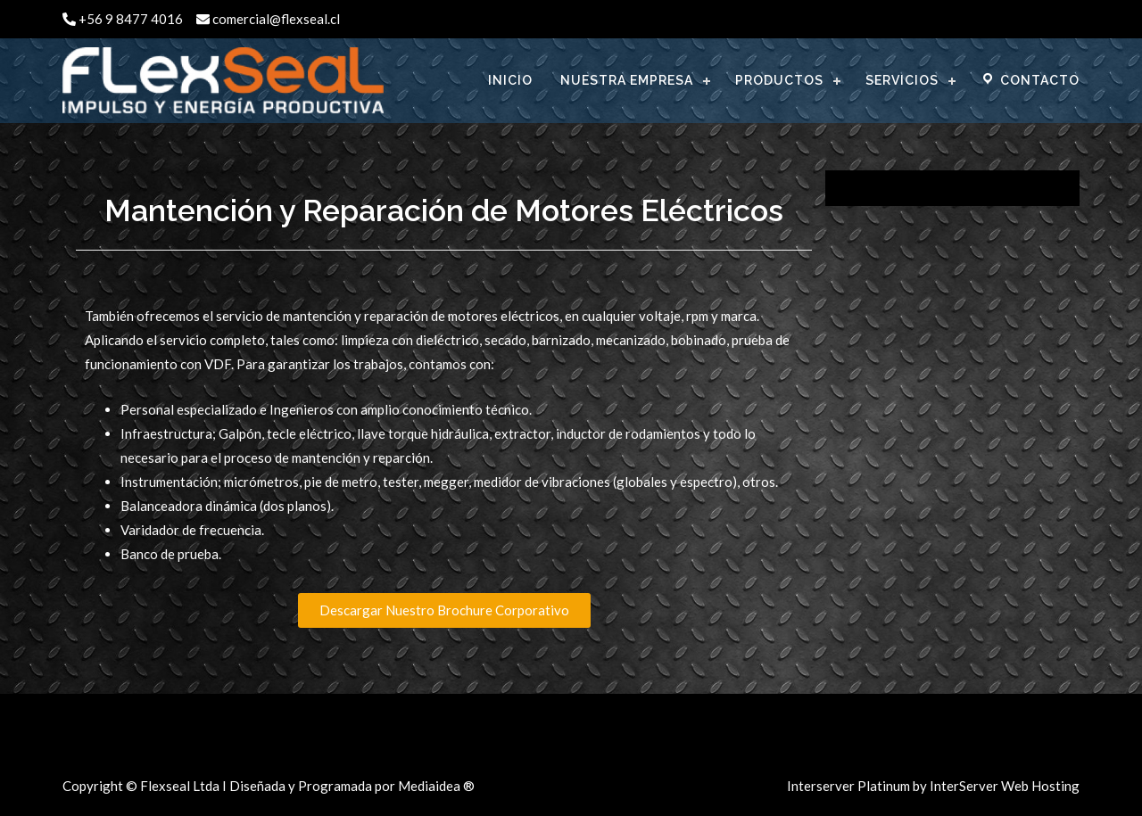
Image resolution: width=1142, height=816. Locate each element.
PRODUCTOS (779, 80)
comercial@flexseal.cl (268, 19)
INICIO (510, 80)
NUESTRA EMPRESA (626, 80)
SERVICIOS (902, 80)
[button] (444, 610)
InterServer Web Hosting (1005, 786)
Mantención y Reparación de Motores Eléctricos (443, 210)
